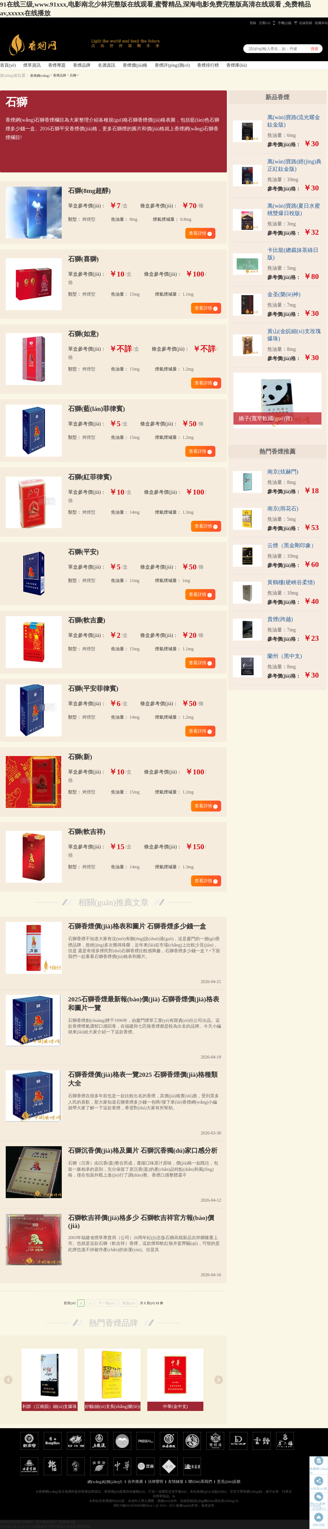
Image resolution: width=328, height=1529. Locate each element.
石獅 (73, 75)
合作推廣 (135, 1482)
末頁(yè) (128, 1303)
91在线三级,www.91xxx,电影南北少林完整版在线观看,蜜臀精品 (45, 1526)
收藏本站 (321, 23)
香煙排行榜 (208, 65)
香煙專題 (57, 65)
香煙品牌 (81, 65)
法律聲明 (155, 1482)
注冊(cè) (265, 23)
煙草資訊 (32, 65)
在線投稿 (305, 23)
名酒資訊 (106, 65)
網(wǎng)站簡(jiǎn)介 (105, 1482)
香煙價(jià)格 (135, 65)
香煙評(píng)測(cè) (172, 65)
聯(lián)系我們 (200, 1482)
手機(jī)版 (285, 23)
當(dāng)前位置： (14, 75)
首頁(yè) (8, 65)
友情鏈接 (175, 1482)
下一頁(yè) (106, 1303)
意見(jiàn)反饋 (229, 1482)
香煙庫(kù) (236, 65)
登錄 (253, 23)
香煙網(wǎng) (40, 76)
